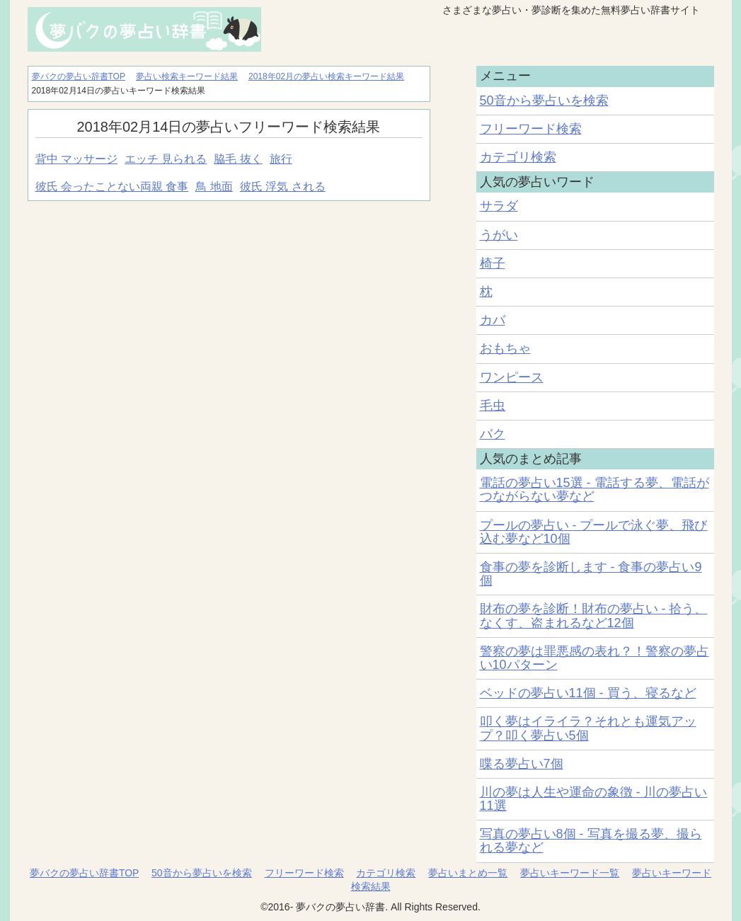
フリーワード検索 (531, 129)
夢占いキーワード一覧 (569, 873)
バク (492, 434)
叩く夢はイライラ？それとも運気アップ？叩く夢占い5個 (588, 728)
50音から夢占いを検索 (544, 100)
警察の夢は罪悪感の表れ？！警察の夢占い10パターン (594, 658)
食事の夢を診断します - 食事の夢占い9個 (591, 574)
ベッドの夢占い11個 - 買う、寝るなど (588, 693)
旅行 (281, 159)
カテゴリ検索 (518, 157)
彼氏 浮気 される (283, 187)
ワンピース (512, 377)
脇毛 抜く (238, 159)
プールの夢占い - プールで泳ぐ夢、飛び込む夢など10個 (594, 532)
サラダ (499, 206)
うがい (499, 235)
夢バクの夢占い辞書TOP (84, 873)
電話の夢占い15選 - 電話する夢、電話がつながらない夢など (594, 489)
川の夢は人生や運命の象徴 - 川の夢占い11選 (594, 799)
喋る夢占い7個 (521, 764)
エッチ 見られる (166, 159)
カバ (492, 320)
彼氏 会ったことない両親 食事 (112, 187)
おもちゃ (505, 348)
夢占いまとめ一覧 (467, 873)
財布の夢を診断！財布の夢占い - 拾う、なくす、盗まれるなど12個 (594, 615)
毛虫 (492, 406)
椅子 (492, 263)
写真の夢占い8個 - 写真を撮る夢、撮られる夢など (591, 840)
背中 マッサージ (76, 159)
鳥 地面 (213, 187)
